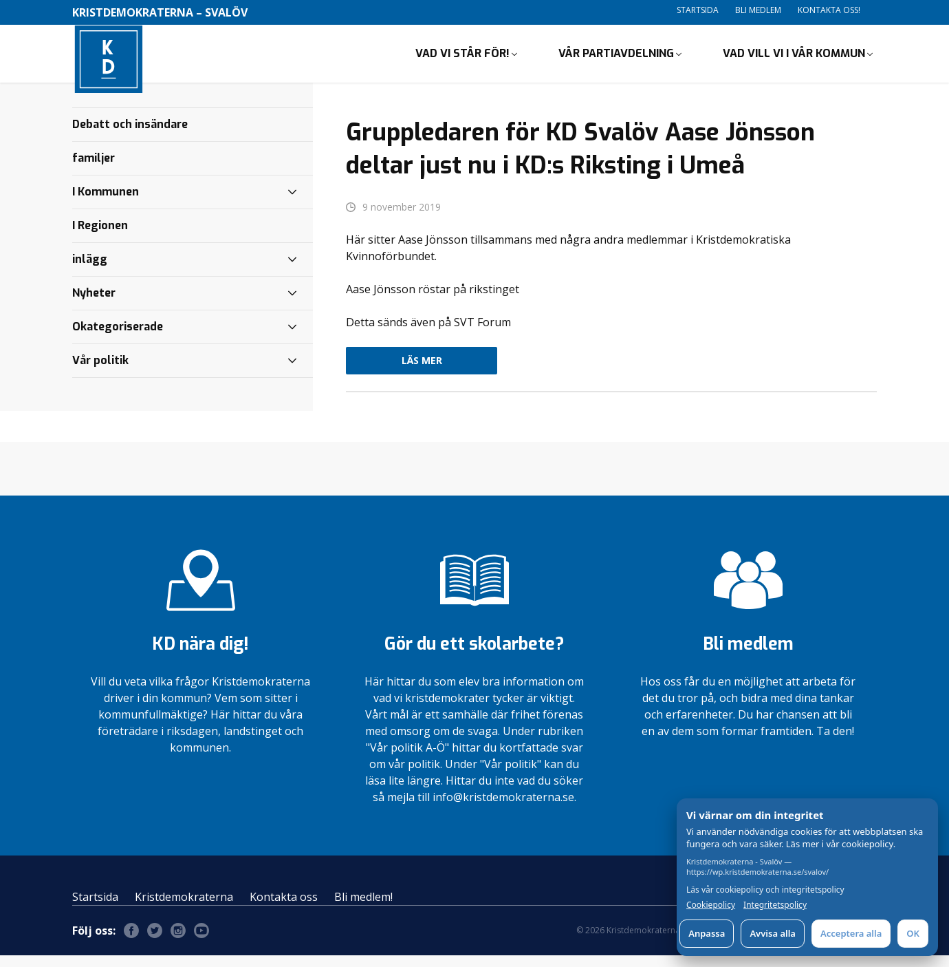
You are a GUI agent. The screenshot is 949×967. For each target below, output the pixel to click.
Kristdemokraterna (184, 908)
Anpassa (706, 933)
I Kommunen (105, 202)
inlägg (89, 270)
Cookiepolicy (710, 905)
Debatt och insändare (130, 135)
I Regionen (100, 236)
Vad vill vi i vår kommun (794, 59)
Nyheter (94, 304)
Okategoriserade (117, 337)
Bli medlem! (363, 908)
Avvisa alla (773, 933)
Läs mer (422, 372)
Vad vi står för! (462, 59)
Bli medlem (758, 10)
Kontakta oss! (829, 10)
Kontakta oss (284, 908)
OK (912, 933)
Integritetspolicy (775, 905)
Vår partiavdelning (616, 59)
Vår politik (100, 371)
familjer (93, 169)
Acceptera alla (851, 933)
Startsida (698, 10)
